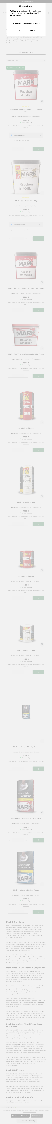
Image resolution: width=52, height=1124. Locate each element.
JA (19, 30)
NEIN (32, 30)
